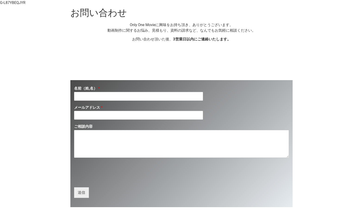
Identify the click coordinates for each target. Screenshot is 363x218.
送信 (81, 192)
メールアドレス (88, 107)
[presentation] (109, 179)
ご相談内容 (83, 126)
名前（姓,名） (87, 88)
